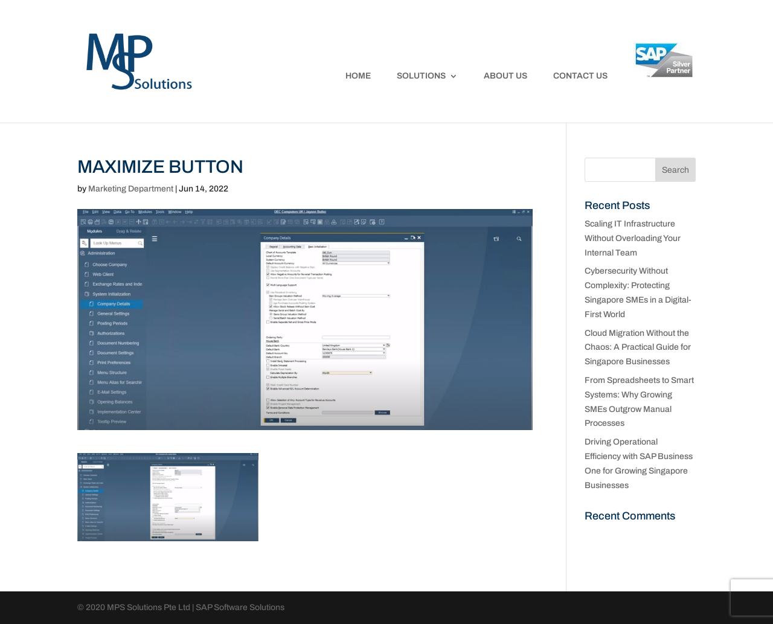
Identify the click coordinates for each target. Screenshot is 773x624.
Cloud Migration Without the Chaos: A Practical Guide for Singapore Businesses (638, 348)
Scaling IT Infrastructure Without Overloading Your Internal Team (633, 238)
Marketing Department (130, 188)
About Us (505, 76)
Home (358, 76)
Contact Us (580, 76)
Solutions (421, 76)
